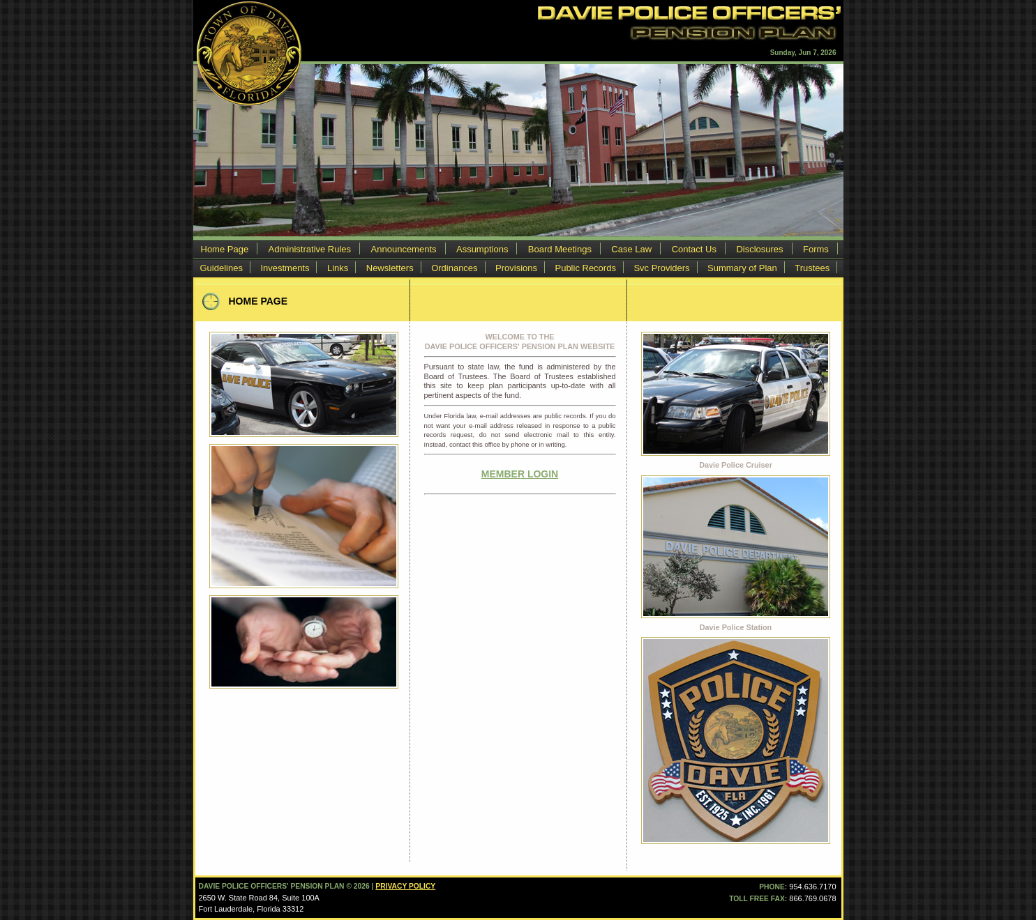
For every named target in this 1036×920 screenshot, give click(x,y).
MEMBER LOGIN (519, 474)
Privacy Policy (405, 886)
